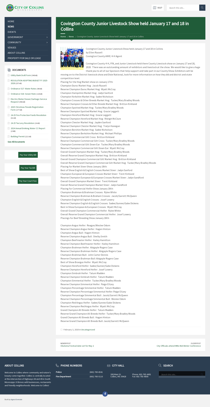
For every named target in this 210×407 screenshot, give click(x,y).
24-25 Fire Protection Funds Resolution (28, 115)
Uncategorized (88, 329)
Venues (12, 47)
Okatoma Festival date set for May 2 (77, 345)
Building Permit (18, 136)
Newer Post (66, 343)
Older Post (196, 343)
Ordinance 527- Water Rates (23, 88)
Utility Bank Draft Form (21, 75)
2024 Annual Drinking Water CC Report (28, 128)
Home (63, 36)
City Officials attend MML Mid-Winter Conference (179, 345)
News (71, 36)
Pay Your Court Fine (28, 181)
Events (12, 31)
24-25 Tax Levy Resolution (22, 123)
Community (14, 42)
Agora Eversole (16, 399)
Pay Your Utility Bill (28, 154)
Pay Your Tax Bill (28, 167)
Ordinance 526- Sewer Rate (23, 93)
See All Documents (16, 141)
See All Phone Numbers (66, 381)
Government (15, 37)
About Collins (16, 52)
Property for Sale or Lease (24, 58)
